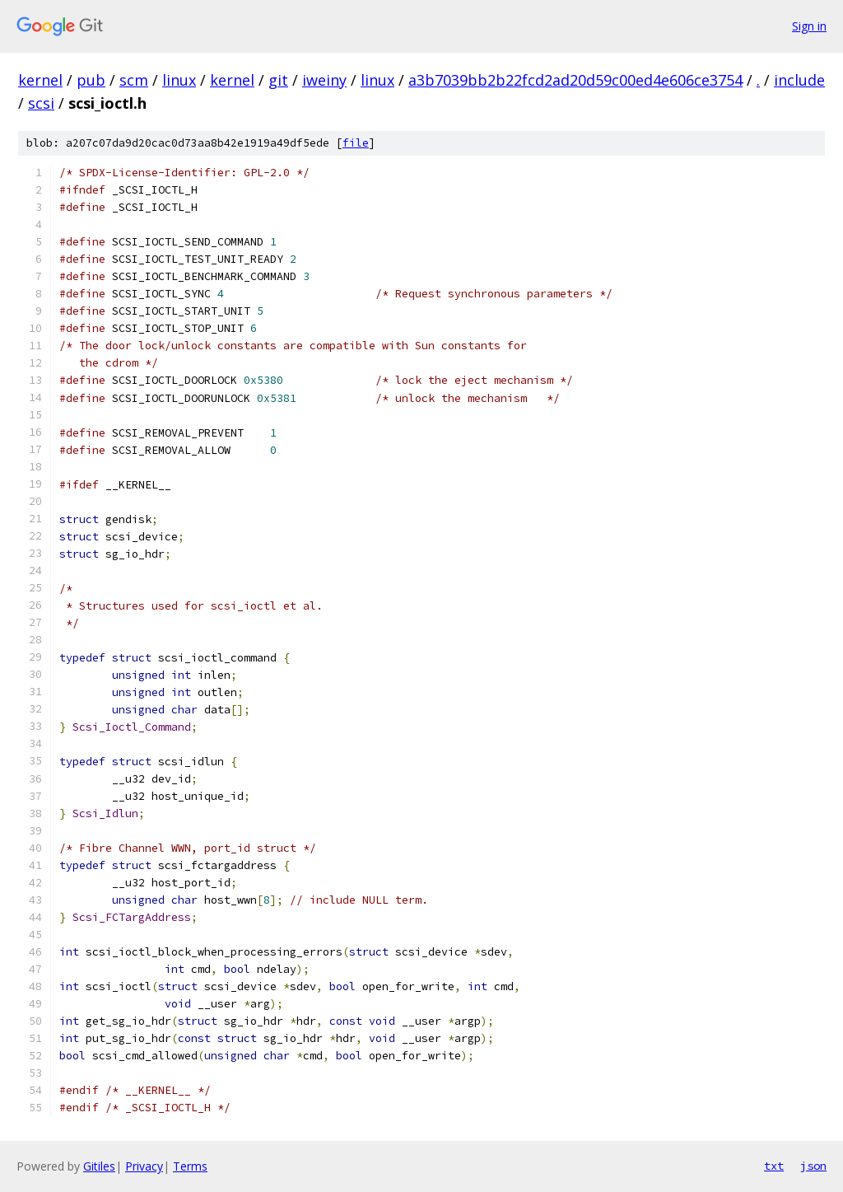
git (278, 80)
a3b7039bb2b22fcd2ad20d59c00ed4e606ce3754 (575, 80)
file (355, 143)
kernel (40, 80)
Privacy (144, 1166)
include (799, 80)
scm (133, 80)
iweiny (324, 80)
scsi (41, 103)
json (813, 1165)
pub (91, 80)
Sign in (809, 26)
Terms (190, 1166)
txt (774, 1165)
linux (179, 80)
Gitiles (99, 1166)
